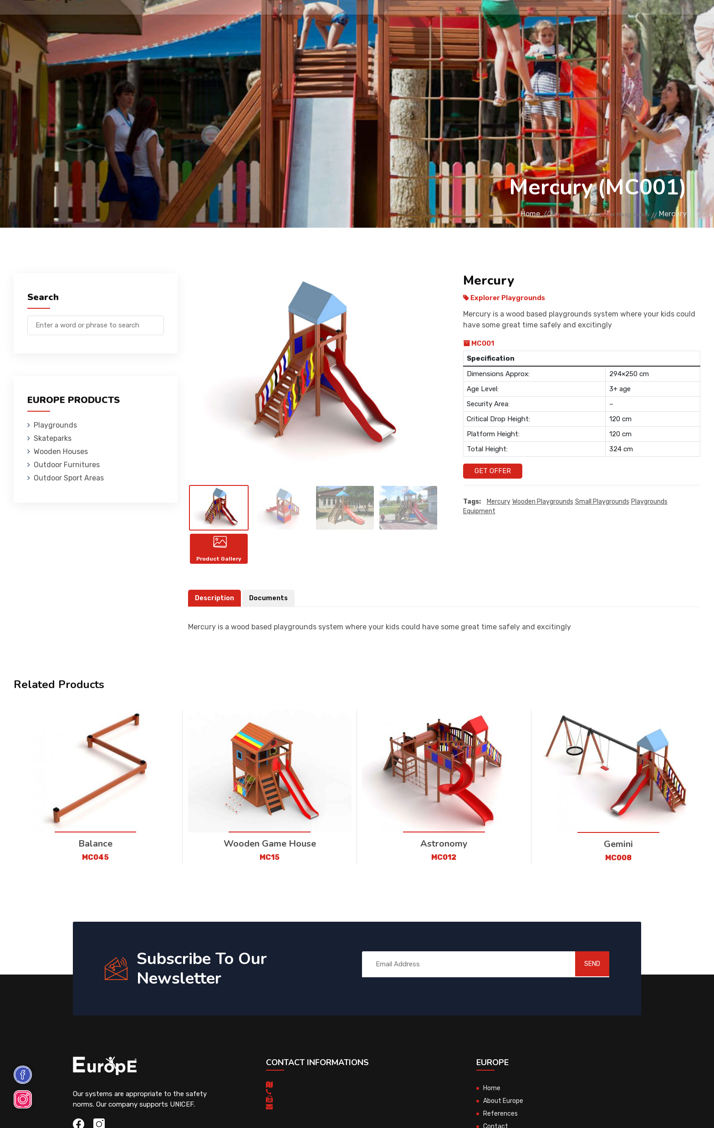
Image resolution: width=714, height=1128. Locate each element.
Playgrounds (142, 20)
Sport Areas (436, 20)
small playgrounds (602, 502)
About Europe (504, 1119)
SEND (582, 982)
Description (215, 616)
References (497, 20)
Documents (271, 616)
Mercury (498, 502)
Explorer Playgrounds (611, 214)
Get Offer (492, 471)
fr (664, 22)
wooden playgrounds (542, 502)
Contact (549, 20)
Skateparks (205, 20)
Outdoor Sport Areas (69, 478)
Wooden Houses (271, 20)
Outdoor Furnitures (356, 20)
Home (490, 214)
